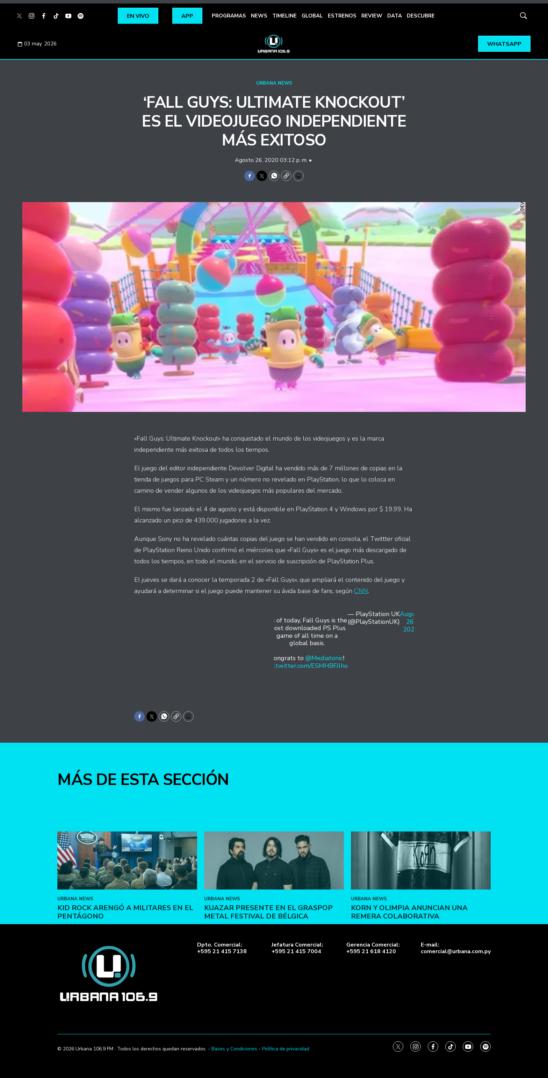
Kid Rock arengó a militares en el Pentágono (125, 963)
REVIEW (371, 15)
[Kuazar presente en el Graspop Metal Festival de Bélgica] (274, 912)
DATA (394, 15)
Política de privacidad (285, 1048)
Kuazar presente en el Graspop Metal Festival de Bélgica (268, 963)
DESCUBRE (421, 15)
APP (187, 16)
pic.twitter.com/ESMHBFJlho (307, 666)
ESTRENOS (342, 15)
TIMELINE (284, 15)
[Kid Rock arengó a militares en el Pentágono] (127, 912)
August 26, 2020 (410, 622)
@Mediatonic (324, 658)
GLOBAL (312, 15)
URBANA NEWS (274, 83)
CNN (361, 591)
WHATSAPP (504, 44)
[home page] (274, 43)
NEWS (259, 15)
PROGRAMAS (229, 15)
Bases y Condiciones (234, 1048)
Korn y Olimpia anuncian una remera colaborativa (409, 963)
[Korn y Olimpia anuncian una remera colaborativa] (421, 912)
